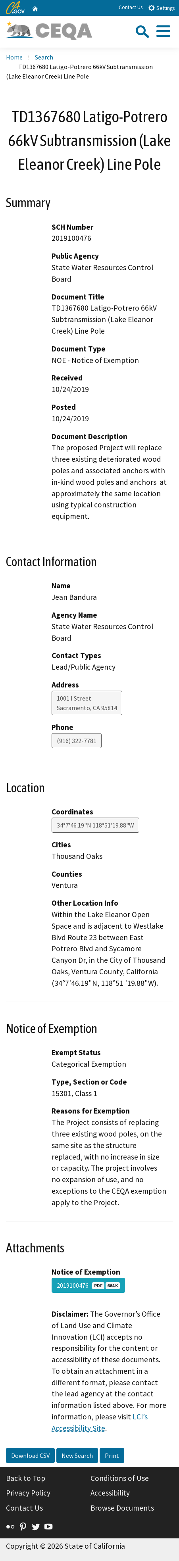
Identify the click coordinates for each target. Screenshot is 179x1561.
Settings (161, 8)
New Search (77, 1455)
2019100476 (88, 1285)
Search (44, 57)
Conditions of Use (119, 1478)
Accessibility (110, 1493)
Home (14, 57)
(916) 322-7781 (76, 741)
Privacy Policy (28, 1493)
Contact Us (130, 7)
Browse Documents (122, 1508)
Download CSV (30, 1455)
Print (112, 1455)
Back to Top (25, 1478)
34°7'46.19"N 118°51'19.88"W (95, 825)
